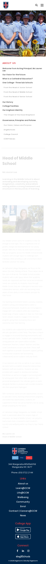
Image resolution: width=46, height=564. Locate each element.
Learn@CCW (23, 488)
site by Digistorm (31, 561)
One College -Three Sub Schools (17, 83)
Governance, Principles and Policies (19, 120)
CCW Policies (9, 139)
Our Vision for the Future (14, 75)
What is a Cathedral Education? (17, 79)
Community (23, 502)
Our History (7, 102)
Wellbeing (23, 497)
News (23, 515)
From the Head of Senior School (18, 97)
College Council (11, 134)
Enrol (23, 506)
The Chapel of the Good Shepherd (19, 115)
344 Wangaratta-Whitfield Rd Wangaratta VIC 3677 (22, 465)
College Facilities (10, 106)
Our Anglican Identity (12, 110)
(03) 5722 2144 (26, 472)
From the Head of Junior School (18, 88)
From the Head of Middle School (18, 92)
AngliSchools (9, 130)
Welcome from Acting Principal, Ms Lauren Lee (22, 70)
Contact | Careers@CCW (23, 511)
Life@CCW (23, 493)
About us (9, 63)
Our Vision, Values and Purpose (17, 125)
